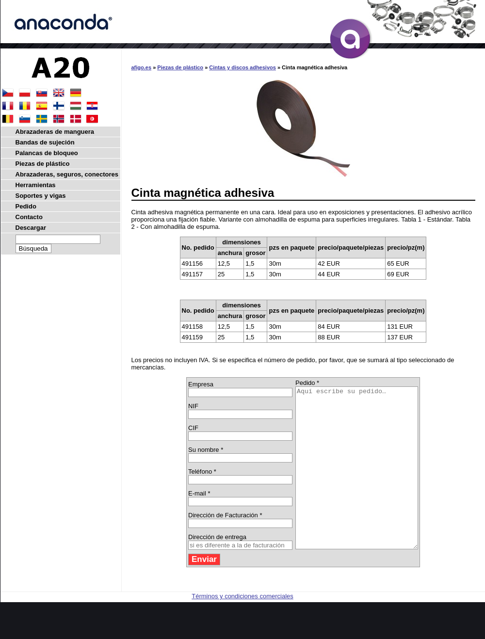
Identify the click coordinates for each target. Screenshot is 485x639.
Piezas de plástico (180, 67)
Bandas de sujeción (45, 142)
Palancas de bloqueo (47, 153)
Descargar (31, 227)
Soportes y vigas (41, 195)
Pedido (26, 206)
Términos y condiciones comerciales (242, 628)
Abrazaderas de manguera (55, 131)
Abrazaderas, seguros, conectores (67, 174)
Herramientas (36, 185)
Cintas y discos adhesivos (242, 67)
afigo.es (141, 67)
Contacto (29, 217)
